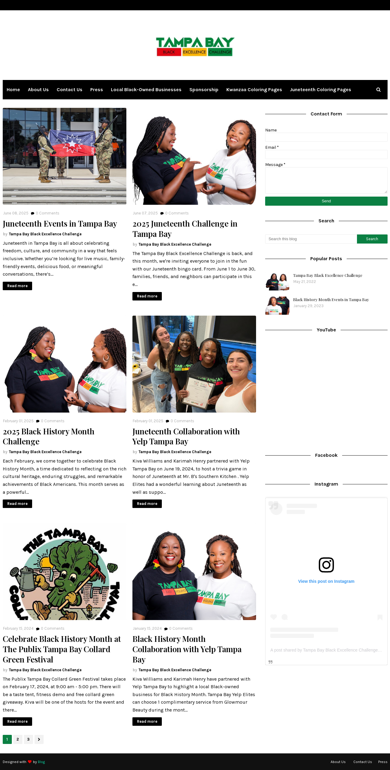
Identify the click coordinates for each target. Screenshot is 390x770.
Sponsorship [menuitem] (203, 89)
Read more (17, 286)
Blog (41, 762)
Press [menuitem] (96, 89)
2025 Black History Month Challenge (49, 436)
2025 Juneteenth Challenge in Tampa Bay (185, 228)
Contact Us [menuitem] (69, 89)
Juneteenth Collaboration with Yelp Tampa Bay (186, 436)
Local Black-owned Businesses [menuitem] (146, 89)
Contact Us (362, 762)
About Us (338, 762)
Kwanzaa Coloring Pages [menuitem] (254, 89)
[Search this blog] (311, 239)
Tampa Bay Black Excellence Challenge (45, 234)
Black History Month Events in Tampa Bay (331, 299)
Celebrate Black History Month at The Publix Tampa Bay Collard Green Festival (62, 649)
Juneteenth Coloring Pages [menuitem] (320, 89)
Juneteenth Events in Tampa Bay (60, 223)
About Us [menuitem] (38, 89)
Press (383, 762)
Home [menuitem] (13, 89)
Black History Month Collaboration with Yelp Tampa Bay (187, 649)
